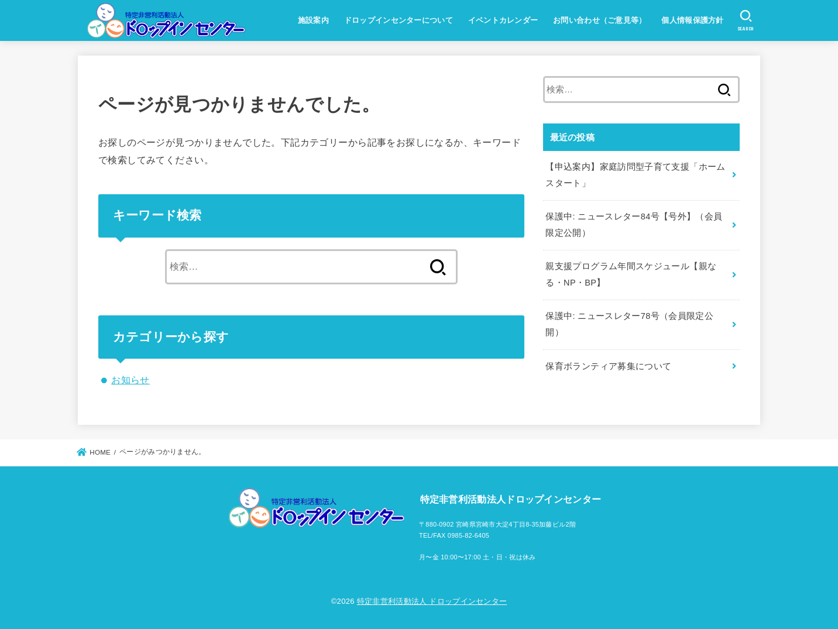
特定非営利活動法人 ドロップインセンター (432, 601)
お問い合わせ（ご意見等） (600, 20)
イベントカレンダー (503, 20)
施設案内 (313, 20)
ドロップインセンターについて (398, 20)
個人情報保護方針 (692, 20)
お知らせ (130, 379)
